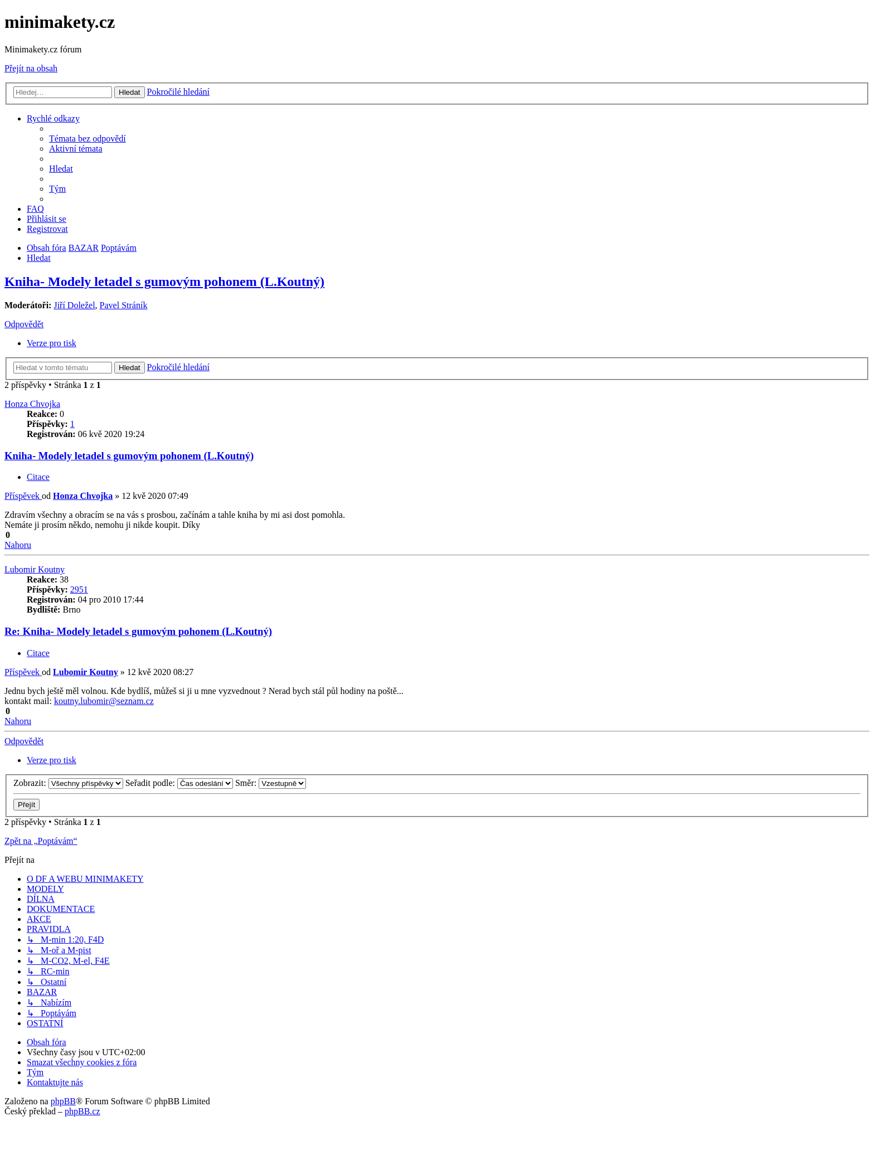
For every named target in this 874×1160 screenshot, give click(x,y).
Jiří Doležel (74, 305)
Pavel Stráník (124, 305)
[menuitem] (87, 138)
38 (64, 579)
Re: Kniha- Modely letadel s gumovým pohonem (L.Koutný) (138, 631)
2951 (79, 589)
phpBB (63, 1101)
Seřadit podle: (179, 783)
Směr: (270, 783)
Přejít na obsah (30, 68)
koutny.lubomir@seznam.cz (104, 701)
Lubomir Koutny (34, 569)
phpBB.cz (82, 1111)
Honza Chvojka (32, 404)
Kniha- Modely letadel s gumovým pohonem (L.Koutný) (164, 281)
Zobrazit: (68, 783)
